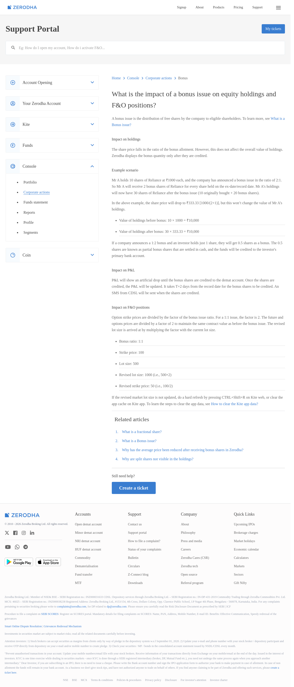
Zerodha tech (189, 566)
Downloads (135, 583)
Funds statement (35, 202)
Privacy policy (153, 680)
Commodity (83, 558)
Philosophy (188, 532)
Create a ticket (133, 487)
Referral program (192, 583)
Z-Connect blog (138, 574)
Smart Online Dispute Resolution (23, 626)
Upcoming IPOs (244, 524)
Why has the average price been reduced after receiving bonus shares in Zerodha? (182, 450)
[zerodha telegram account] (25, 547)
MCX (84, 680)
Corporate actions (36, 192)
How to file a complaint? (144, 541)
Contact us (135, 524)
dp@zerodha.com (117, 606)
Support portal (137, 532)
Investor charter (219, 680)
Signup (181, 7)
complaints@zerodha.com (71, 606)
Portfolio (30, 182)
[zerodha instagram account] (23, 532)
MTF (78, 583)
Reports (29, 212)
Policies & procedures (129, 680)
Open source (189, 574)
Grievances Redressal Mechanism (63, 626)
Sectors (238, 574)
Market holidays (244, 541)
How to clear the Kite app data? (234, 404)
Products (218, 7)
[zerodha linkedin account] (32, 532)
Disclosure (171, 680)
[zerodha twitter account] (7, 532)
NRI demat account (87, 541)
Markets (239, 566)
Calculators (241, 558)
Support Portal (32, 28)
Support (257, 7)
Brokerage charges (246, 532)
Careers (186, 549)
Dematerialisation (86, 566)
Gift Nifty (240, 583)
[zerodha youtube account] (8, 547)
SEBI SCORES (49, 614)
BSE (74, 680)
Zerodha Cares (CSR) (195, 558)
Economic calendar (246, 549)
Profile (28, 222)
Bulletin (133, 558)
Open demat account (88, 524)
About (199, 7)
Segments (30, 232)
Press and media (191, 541)
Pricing (238, 7)
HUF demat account (88, 549)
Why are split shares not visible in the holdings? (158, 459)
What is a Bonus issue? (139, 441)
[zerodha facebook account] (15, 532)
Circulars (134, 566)
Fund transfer (83, 574)
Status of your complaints (144, 549)
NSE (65, 680)
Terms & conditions (102, 680)
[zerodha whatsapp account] (17, 547)
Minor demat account (89, 532)
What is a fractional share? (142, 432)
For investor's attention (193, 680)
